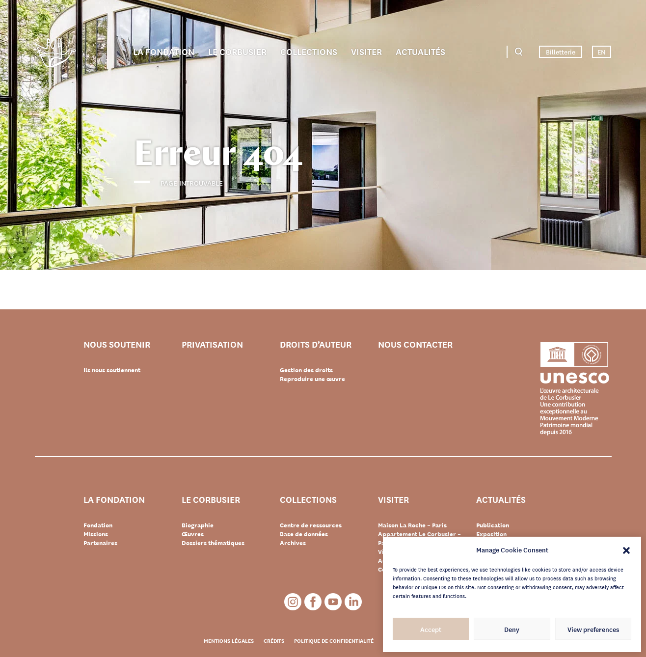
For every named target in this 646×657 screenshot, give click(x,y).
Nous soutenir (116, 344)
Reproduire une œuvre (312, 378)
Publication (492, 524)
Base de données (304, 533)
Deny (511, 629)
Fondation (97, 524)
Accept (430, 629)
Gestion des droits (306, 369)
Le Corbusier (237, 51)
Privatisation (212, 344)
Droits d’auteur (315, 344)
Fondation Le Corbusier (55, 54)
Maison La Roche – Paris (412, 524)
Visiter (366, 51)
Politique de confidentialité (334, 640)
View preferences (593, 629)
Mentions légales (229, 640)
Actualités (420, 51)
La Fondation (163, 51)
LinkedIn (353, 601)
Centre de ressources (311, 524)
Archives (293, 542)
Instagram (292, 601)
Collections (308, 51)
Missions (95, 533)
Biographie (198, 524)
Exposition (491, 533)
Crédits (274, 640)
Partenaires (100, 542)
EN (601, 51)
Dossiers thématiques (213, 542)
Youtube (333, 601)
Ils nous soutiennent (111, 369)
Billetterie (560, 51)
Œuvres (193, 533)
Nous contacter (415, 344)
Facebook (313, 601)
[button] (626, 549)
